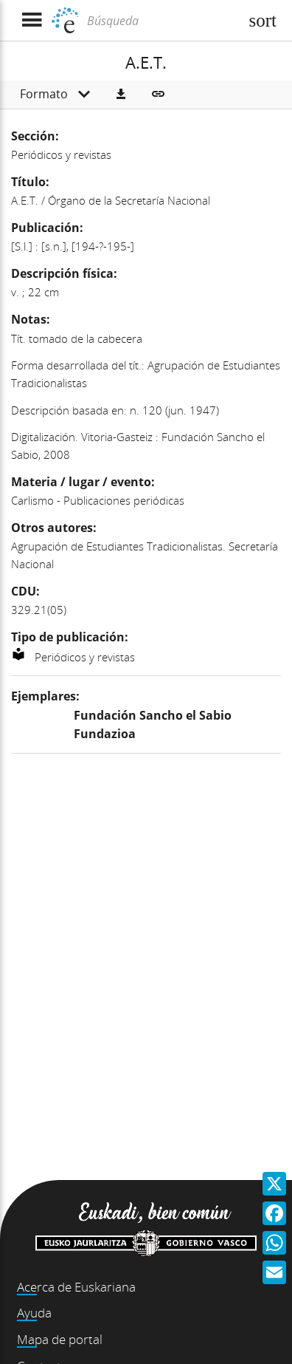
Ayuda (34, 1312)
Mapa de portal (59, 1339)
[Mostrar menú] (31, 20)
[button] (121, 95)
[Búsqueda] (161, 21)
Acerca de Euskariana (76, 1286)
